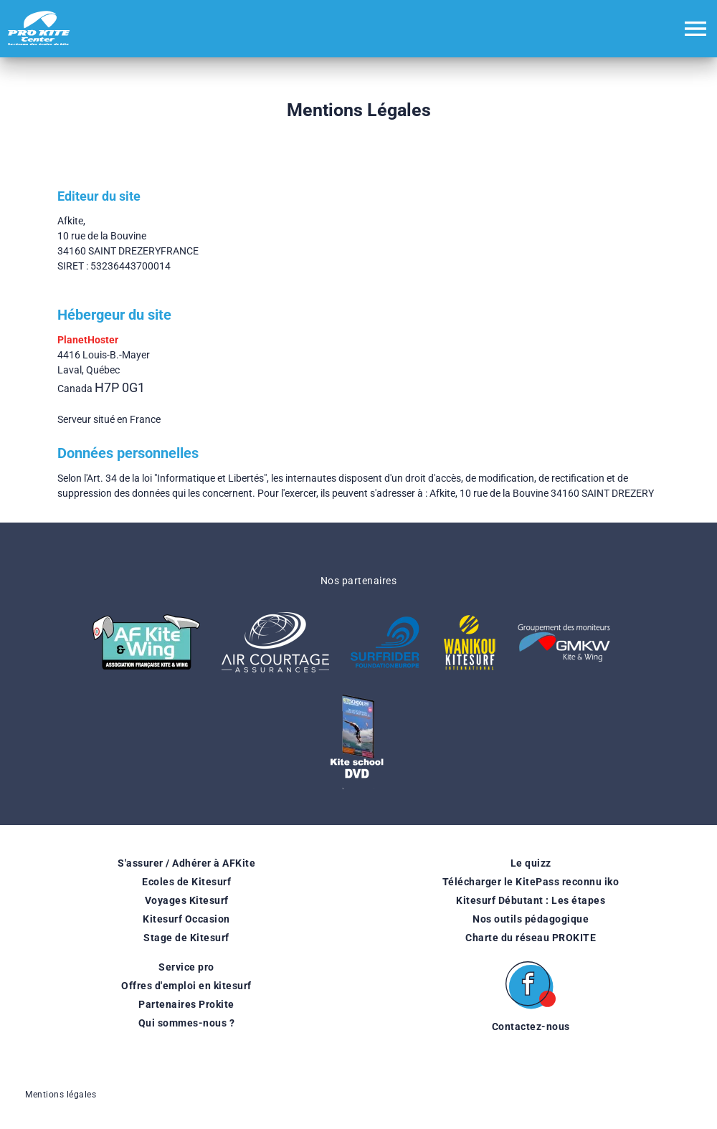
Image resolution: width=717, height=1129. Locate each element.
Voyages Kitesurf (187, 900)
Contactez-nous (531, 1026)
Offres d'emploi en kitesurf (186, 985)
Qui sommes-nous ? (186, 1023)
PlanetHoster (87, 340)
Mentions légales (60, 1095)
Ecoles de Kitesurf (186, 881)
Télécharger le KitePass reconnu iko (530, 881)
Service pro (186, 967)
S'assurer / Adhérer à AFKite (186, 863)
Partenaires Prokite (186, 1004)
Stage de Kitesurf (186, 937)
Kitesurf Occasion (186, 919)
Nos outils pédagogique (531, 919)
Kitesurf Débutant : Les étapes (530, 900)
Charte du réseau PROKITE (530, 937)
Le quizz (531, 863)
